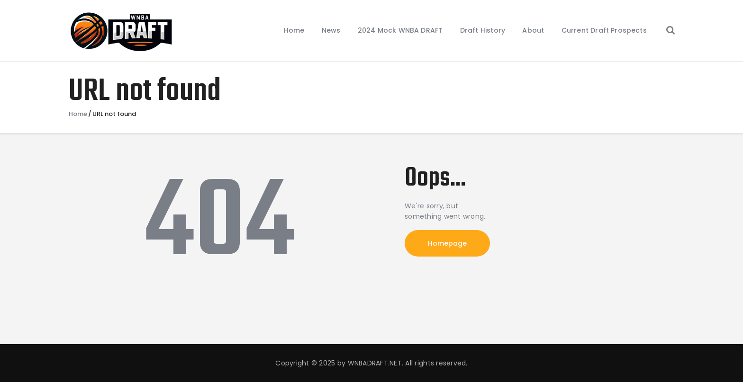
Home (78, 114)
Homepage (447, 243)
